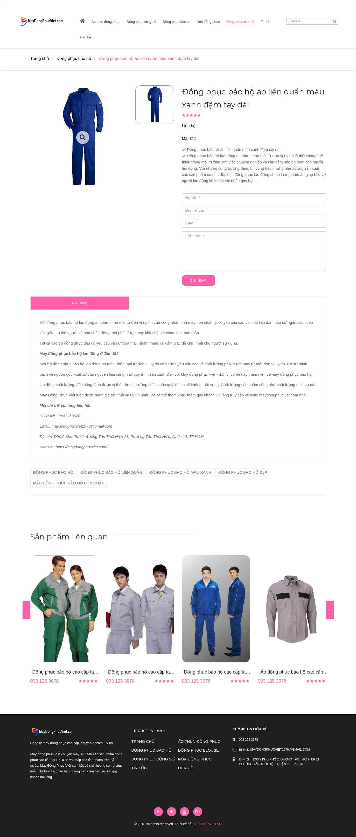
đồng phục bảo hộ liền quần (111, 472)
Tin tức (266, 22)
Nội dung (79, 303)
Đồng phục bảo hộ (240, 22)
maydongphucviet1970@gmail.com (280, 749)
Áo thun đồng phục (106, 22)
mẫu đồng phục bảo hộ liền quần (69, 483)
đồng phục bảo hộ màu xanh (180, 472)
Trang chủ (39, 58)
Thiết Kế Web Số (207, 824)
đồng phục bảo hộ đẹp (242, 472)
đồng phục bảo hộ (53, 472)
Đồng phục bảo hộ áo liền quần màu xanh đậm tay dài (149, 58)
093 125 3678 (44, 681)
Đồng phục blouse (176, 22)
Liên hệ (85, 37)
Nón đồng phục (208, 22)
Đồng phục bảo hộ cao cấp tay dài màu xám (140, 672)
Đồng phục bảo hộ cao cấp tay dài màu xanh (216, 672)
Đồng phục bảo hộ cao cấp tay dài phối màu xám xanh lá (64, 672)
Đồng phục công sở (141, 22)
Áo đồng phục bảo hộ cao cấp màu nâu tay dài (291, 672)
